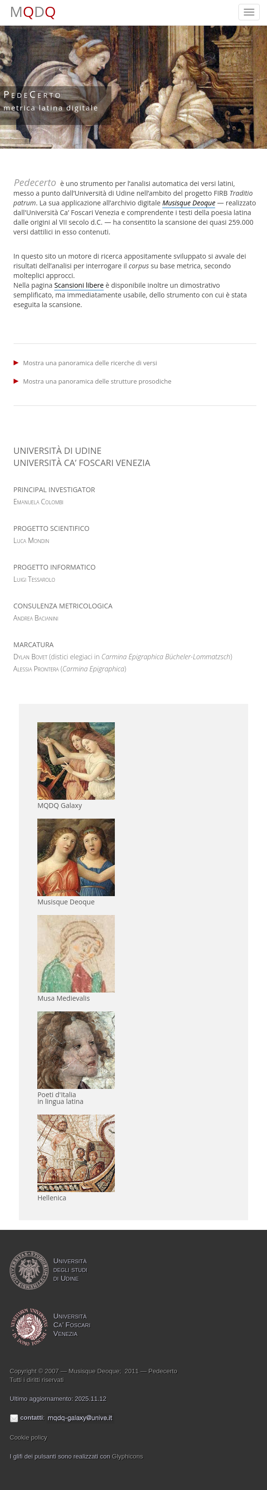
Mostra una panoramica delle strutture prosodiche (97, 381)
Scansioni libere (79, 285)
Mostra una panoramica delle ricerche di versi (90, 362)
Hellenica (51, 1197)
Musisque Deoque (65, 901)
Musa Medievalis (63, 998)
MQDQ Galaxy (59, 805)
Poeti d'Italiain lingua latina (60, 1098)
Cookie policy (28, 1437)
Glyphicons (127, 1456)
